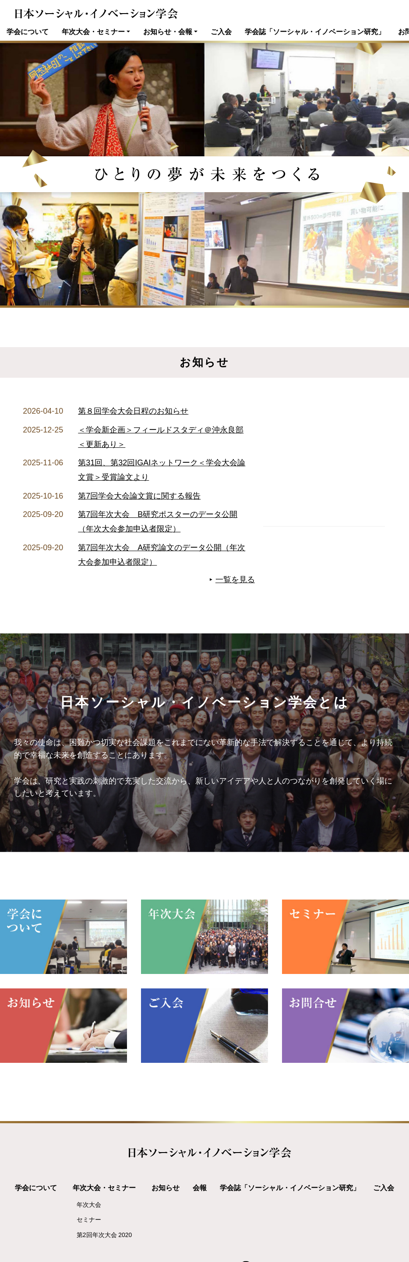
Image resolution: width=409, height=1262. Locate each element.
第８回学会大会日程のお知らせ (133, 411)
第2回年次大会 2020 (104, 1234)
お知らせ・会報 (167, 31)
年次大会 (89, 1204)
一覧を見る (235, 579)
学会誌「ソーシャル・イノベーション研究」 (315, 31)
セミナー (89, 1219)
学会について (28, 31)
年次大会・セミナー (93, 31)
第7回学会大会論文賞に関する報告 (139, 496)
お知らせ (166, 1188)
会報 (200, 1188)
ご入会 (221, 31)
